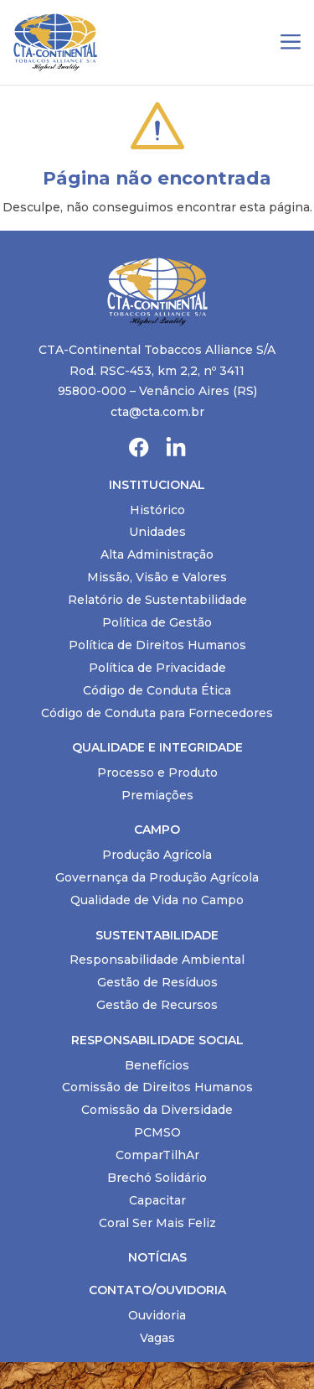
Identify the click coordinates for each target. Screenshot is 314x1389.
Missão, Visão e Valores (157, 577)
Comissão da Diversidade (157, 1109)
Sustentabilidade (157, 935)
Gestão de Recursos (157, 1004)
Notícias (157, 1257)
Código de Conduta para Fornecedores (157, 713)
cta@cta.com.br (157, 411)
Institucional (157, 484)
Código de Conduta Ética (157, 690)
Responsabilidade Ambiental (157, 959)
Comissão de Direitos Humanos (157, 1087)
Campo (157, 829)
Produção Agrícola (157, 854)
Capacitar (157, 1200)
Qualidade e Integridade (157, 747)
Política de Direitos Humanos (157, 645)
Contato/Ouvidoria (157, 1290)
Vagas (157, 1337)
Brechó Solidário (157, 1177)
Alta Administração (157, 554)
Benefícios (157, 1065)
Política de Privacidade (157, 667)
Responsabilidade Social (157, 1040)
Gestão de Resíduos (157, 982)
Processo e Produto (157, 772)
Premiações (157, 795)
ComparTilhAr (157, 1155)
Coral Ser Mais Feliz (157, 1222)
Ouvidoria (157, 1315)
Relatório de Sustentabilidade (157, 599)
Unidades (157, 531)
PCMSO (157, 1132)
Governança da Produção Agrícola (157, 877)
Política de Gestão (157, 622)
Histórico (157, 510)
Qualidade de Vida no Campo (157, 900)
